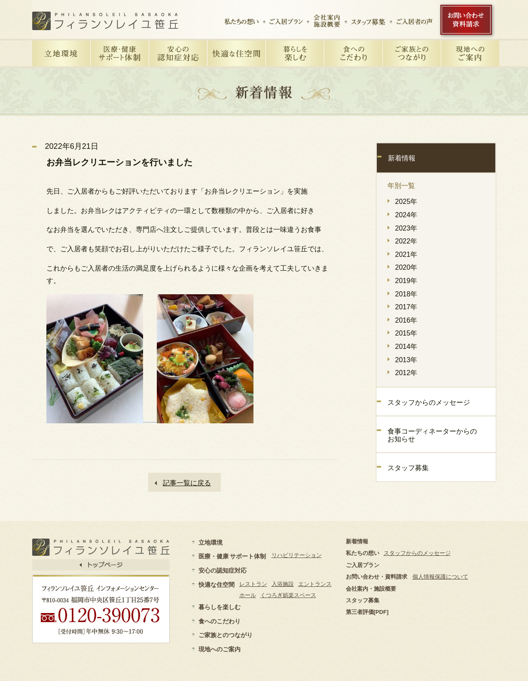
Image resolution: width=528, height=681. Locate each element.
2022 (403, 241)
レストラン (253, 584)
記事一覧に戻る (187, 483)
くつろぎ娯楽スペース (288, 595)
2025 (403, 201)
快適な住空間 (216, 584)
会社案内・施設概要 (371, 588)
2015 (403, 333)
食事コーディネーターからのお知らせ (432, 435)
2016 (403, 320)
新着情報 (401, 158)
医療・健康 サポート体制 (232, 556)
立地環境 (210, 542)
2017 (403, 307)
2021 (403, 254)
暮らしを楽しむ (219, 607)
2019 (403, 280)
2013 (403, 360)
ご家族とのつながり (225, 635)
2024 (403, 215)
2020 (403, 267)
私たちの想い (362, 553)
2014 (403, 346)
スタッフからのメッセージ (429, 402)
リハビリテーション (297, 555)
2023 (403, 228)
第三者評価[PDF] (367, 612)
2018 (403, 294)
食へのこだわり (219, 621)
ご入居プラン (362, 565)
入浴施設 (283, 584)
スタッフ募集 (408, 467)
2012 (403, 372)
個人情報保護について (440, 576)
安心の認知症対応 (222, 570)
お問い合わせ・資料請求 (376, 576)
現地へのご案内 (219, 649)
